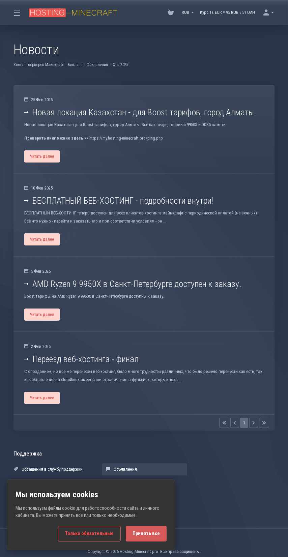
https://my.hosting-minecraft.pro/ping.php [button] (126, 138)
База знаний (196, 469)
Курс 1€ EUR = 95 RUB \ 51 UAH (227, 12)
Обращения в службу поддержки (48, 469)
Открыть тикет (198, 482)
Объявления (97, 64)
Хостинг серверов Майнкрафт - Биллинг (47, 64)
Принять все (146, 533)
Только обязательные (89, 533)
